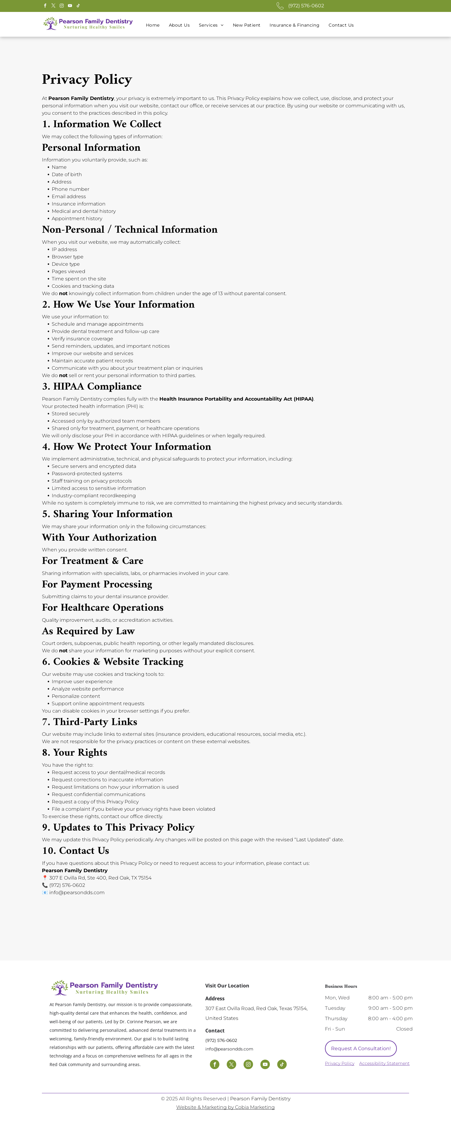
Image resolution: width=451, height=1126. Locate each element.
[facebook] (45, 6)
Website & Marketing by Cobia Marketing (225, 1107)
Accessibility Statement (384, 1063)
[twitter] (53, 6)
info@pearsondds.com (229, 1049)
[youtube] (70, 6)
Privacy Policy (339, 1063)
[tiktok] (78, 6)
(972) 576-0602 (306, 6)
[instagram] (61, 6)
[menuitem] (152, 25)
